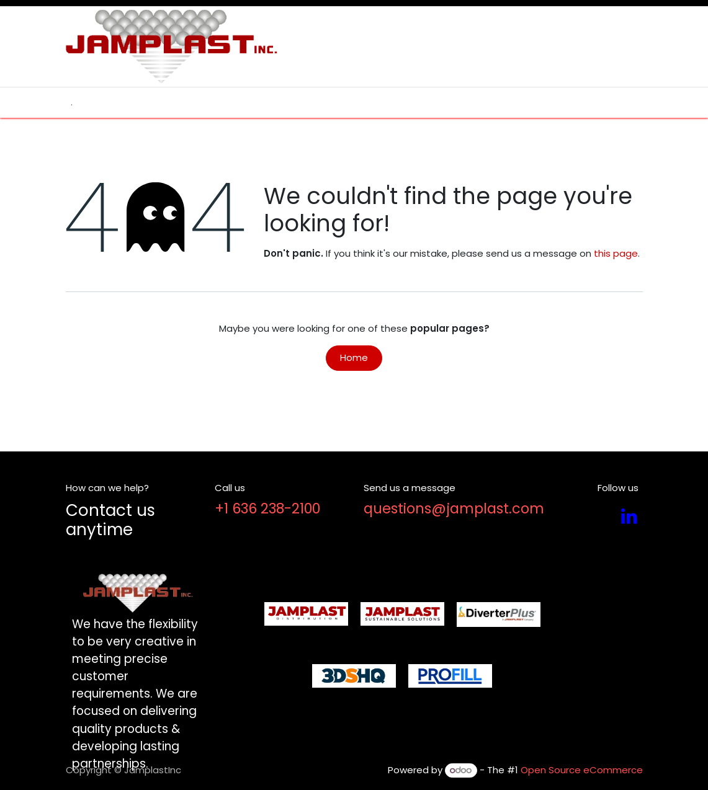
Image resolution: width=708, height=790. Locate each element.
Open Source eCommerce (582, 769)
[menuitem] (72, 103)
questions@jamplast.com (454, 508)
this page (616, 253)
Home (354, 357)
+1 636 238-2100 (267, 508)
